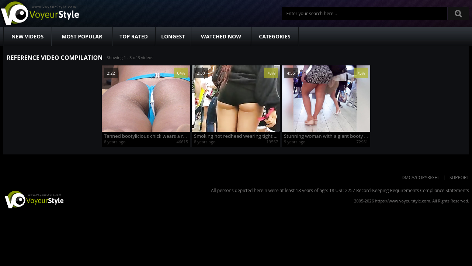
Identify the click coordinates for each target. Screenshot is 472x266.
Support (459, 177)
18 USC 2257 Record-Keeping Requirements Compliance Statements (399, 190)
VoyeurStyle (33, 199)
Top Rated (133, 36)
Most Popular (82, 36)
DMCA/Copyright (421, 177)
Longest (173, 36)
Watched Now (221, 36)
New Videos (27, 36)
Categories (274, 36)
